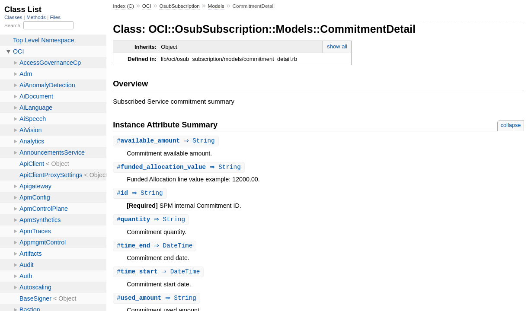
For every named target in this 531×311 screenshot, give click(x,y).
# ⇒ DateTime (156, 248)
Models (216, 6)
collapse (511, 125)
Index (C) (123, 6)
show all (337, 46)
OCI (146, 6)
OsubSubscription (179, 6)
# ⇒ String (167, 141)
